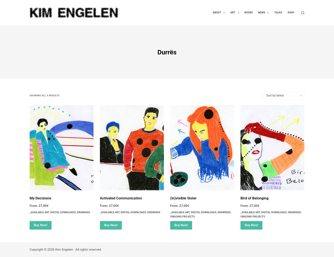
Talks (278, 12)
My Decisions (40, 198)
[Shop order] (283, 95)
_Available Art (39, 212)
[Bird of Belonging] (272, 147)
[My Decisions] (62, 147)
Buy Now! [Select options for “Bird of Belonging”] (251, 225)
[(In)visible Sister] (202, 147)
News (264, 12)
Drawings (83, 212)
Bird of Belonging (254, 198)
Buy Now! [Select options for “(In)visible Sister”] (181, 225)
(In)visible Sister (183, 198)
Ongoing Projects (182, 216)
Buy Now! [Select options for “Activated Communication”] (111, 225)
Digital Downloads (63, 212)
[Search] (302, 12)
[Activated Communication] (132, 147)
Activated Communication (121, 198)
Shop (291, 12)
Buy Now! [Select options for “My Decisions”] (40, 225)
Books (249, 12)
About (220, 12)
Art (235, 12)
